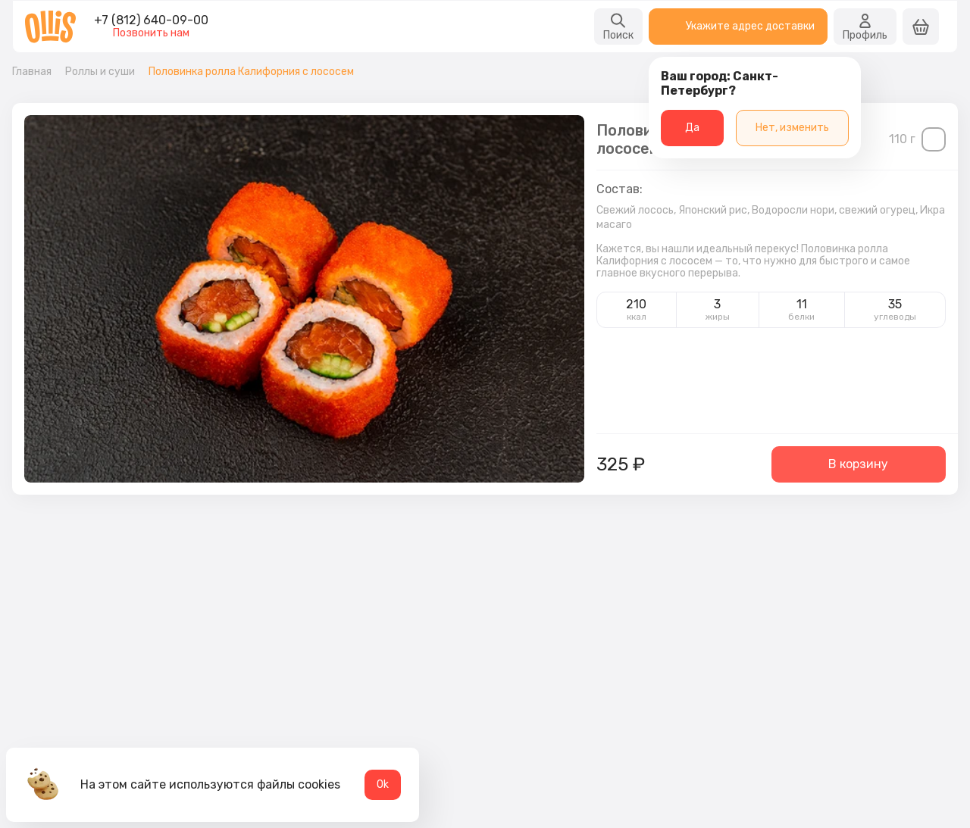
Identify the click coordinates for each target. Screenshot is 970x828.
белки (801, 316)
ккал (636, 316)
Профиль (865, 26)
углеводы (895, 316)
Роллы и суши (100, 72)
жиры (718, 316)
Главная (32, 72)
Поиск (618, 26)
